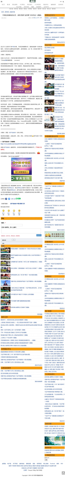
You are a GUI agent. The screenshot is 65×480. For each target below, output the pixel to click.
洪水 (46, 322)
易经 (62, 367)
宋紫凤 (46, 426)
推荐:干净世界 (12, 466)
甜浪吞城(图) (48, 22)
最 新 (8, 4)
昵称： (3, 223)
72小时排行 (38, 4)
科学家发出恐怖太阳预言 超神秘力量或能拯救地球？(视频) (17, 343)
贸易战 (59, 316)
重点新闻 (14, 4)
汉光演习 (53, 325)
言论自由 (47, 358)
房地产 (61, 342)
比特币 (62, 340)
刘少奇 (49, 367)
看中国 (60, 336)
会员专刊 (46, 6)
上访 (55, 351)
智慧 (51, 369)
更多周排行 (61, 273)
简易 (55, 426)
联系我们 (39, 463)
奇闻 (62, 369)
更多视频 (39, 315)
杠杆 (55, 340)
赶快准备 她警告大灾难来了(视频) (20, 308)
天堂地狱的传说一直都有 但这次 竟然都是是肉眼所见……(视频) (18, 341)
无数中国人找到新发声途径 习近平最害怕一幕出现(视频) (26, 282)
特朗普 (63, 313)
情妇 (62, 333)
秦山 (55, 431)
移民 (61, 358)
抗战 (46, 365)
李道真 (62, 426)
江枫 (52, 433)
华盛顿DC (35, 468)
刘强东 (52, 347)
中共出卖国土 (56, 322)
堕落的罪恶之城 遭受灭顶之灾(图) (54, 172)
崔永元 (63, 331)
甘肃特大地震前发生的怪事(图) (53, 175)
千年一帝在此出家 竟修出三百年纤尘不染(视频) (14, 333)
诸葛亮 (59, 367)
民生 (47, 362)
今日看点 (22, 4)
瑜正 (50, 433)
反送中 (56, 333)
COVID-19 (54, 316)
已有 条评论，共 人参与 (8, 227)
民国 (60, 362)
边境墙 (59, 329)
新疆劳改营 (60, 356)
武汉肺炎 (54, 313)
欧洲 (39, 468)
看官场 (16, 9)
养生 (55, 371)
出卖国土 (55, 318)
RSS (62, 463)
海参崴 (57, 345)
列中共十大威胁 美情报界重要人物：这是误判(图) (59, 61)
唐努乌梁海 (57, 353)
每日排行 (29, 4)
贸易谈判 (50, 331)
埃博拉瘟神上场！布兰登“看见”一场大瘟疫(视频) (24, 275)
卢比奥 (46, 316)
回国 (58, 360)
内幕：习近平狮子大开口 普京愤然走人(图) (12, 363)
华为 (46, 336)
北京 (48, 347)
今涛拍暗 (51, 426)
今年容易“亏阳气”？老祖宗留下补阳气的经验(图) (59, 119)
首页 (2, 12)
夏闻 (54, 428)
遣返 (53, 360)
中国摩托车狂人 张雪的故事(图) (53, 25)
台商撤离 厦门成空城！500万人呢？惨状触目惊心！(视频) (26, 262)
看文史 (44, 9)
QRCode (13, 199)
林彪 (46, 367)
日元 (55, 342)
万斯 (62, 329)
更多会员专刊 (61, 42)
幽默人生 (47, 369)
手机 (56, 369)
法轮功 (58, 351)
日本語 (40, 470)
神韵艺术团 (20, 466)
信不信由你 (12, 132)
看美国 (21, 9)
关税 (55, 329)
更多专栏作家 (61, 435)
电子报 (9, 463)
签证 (55, 360)
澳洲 (58, 362)
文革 (52, 371)
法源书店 (25, 466)
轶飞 (48, 428)
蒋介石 (53, 365)
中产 (54, 345)
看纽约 (35, 9)
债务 (53, 340)
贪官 (59, 333)
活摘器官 (60, 318)
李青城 (62, 431)
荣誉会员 (11, 187)
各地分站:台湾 (25, 468)
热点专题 (18, 6)
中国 (13, 46)
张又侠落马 (48, 50)
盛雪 (50, 431)
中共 (52, 327)
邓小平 (61, 365)
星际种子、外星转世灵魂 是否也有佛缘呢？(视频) (14, 320)
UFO (50, 327)
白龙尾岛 (47, 356)
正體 (60, 1)
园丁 (47, 431)
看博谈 (30, 9)
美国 (46, 331)
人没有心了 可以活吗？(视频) (9, 338)
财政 (48, 345)
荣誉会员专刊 (50, 15)
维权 (47, 351)
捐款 (34, 463)
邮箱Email (47, 457)
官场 (57, 336)
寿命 (50, 371)
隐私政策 (28, 463)
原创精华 (38, 6)
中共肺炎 (47, 313)
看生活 (49, 9)
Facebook (52, 463)
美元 (58, 340)
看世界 (39, 9)
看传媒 (38, 466)
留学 (47, 360)
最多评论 (45, 4)
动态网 (52, 466)
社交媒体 (53, 338)
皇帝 (55, 367)
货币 (46, 342)
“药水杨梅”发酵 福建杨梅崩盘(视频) (20, 301)
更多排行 (62, 421)
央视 (55, 358)
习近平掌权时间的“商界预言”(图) (54, 391)
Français (30, 470)
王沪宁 (55, 331)
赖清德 (48, 329)
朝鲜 (59, 338)
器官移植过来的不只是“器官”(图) (54, 178)
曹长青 (60, 433)
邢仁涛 (46, 433)
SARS (55, 356)
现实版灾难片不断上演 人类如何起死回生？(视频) (14, 336)
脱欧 (47, 340)
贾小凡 (58, 426)
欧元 (52, 342)
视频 (32, 6)
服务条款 (21, 463)
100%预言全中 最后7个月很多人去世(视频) (22, 295)
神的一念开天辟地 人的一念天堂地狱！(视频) (13, 330)
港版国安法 (48, 325)
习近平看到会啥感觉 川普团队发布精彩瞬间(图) (14, 379)
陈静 (59, 428)
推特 (58, 463)
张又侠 (48, 318)
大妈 (55, 347)
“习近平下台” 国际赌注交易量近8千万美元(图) (59, 103)
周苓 (57, 428)
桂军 (63, 362)
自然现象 (57, 450)
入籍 (61, 360)
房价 (58, 347)
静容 (58, 431)
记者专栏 (60, 4)
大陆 (50, 349)
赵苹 (53, 431)
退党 (61, 325)
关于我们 (15, 463)
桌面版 (4, 463)
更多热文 (62, 308)
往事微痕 (49, 322)
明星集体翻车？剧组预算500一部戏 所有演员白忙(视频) (26, 249)
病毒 (6, 60)
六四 (51, 318)
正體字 (25, 470)
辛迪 (63, 433)
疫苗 (29, 71)
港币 (58, 342)
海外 (50, 362)
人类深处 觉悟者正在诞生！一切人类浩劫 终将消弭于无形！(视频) (19, 323)
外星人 (46, 371)
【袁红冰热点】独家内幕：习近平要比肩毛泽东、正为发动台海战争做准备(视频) (54, 406)
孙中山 (49, 365)
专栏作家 (26, 6)
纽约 (31, 468)
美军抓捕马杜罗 (49, 52)
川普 (59, 313)
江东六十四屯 (50, 353)
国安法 (57, 320)
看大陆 (11, 9)
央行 (50, 340)
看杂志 (30, 466)
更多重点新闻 (61, 133)
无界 (55, 466)
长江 (60, 320)
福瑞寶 (42, 466)
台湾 (61, 345)
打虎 (54, 336)
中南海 (46, 333)
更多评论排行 (38, 366)
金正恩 (60, 327)
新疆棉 (53, 320)
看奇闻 (54, 9)
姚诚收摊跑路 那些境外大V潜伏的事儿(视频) (13, 352)
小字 (41, 17)
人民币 (49, 342)
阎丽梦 (56, 327)
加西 (42, 468)
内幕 (50, 333)
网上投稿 (45, 463)
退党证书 (47, 466)
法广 (50, 338)
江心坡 (52, 356)
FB (57, 338)
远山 (51, 428)
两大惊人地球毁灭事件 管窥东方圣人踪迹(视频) (14, 346)
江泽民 (59, 331)
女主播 (52, 358)
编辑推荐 (53, 4)
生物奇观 (47, 450)
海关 (50, 360)
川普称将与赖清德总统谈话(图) (9, 358)
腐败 (48, 336)
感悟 (54, 369)
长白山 (62, 353)
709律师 (51, 351)
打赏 (34, 17)
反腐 (51, 336)
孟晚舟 (52, 329)
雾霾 (55, 349)
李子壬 (56, 433)
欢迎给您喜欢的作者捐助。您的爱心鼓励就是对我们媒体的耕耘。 (19, 153)
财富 (51, 345)
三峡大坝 (48, 320)
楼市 (46, 345)
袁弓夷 (62, 322)
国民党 (58, 325)
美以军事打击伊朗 (49, 47)
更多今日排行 (61, 230)
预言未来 (52, 450)
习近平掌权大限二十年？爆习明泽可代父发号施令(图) (15, 355)
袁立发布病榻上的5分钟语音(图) (9, 374)
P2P (52, 349)
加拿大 (54, 362)
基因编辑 (58, 349)
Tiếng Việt (35, 470)
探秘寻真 (12, 12)
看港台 (25, 9)
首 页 (3, 4)
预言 (59, 369)
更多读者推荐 (38, 382)
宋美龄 (57, 365)
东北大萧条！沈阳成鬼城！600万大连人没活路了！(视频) (26, 269)
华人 (58, 358)
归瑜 (46, 428)
